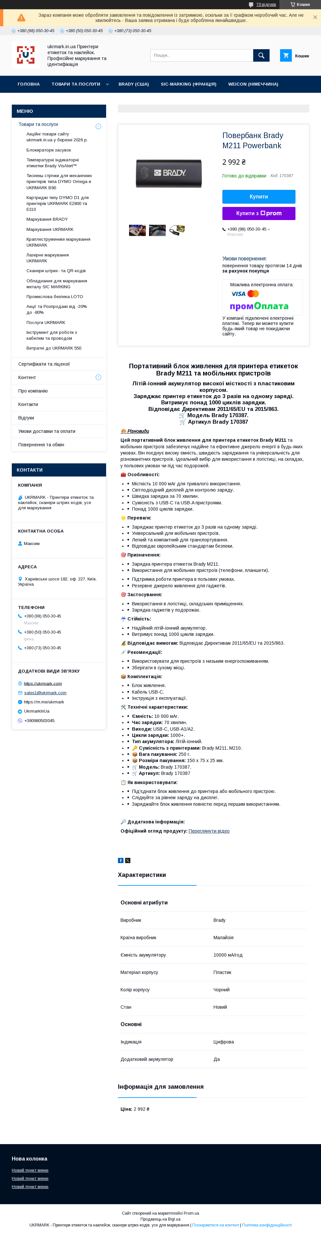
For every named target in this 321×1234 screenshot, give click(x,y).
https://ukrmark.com (43, 683)
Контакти (30, 101)
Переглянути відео (209, 831)
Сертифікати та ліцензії (44, 364)
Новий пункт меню (30, 1170)
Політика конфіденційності (267, 1225)
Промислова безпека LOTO (55, 296)
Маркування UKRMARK (50, 229)
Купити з (258, 213)
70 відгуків (266, 4)
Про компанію (33, 391)
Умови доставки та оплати (46, 431)
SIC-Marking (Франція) (189, 84)
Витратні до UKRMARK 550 (54, 348)
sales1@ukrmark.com (45, 692)
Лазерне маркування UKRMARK (48, 258)
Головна (29, 84)
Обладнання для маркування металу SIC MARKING (57, 283)
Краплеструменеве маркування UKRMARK (58, 242)
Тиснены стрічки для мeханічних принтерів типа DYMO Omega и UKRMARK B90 (59, 181)
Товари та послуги (75, 84)
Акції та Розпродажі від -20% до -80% (57, 309)
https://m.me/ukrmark (44, 701)
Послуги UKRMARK (46, 322)
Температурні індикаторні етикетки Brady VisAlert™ (53, 162)
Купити (259, 196)
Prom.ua (191, 1213)
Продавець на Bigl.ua (160, 1219)
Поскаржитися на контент (215, 1225)
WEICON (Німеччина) (253, 84)
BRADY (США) (134, 84)
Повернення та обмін (41, 444)
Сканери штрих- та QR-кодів (56, 270)
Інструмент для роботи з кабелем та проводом (52, 335)
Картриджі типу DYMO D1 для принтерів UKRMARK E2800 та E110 (58, 203)
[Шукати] (261, 55)
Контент (27, 377)
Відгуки (26, 417)
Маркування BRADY (47, 219)
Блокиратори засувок (49, 150)
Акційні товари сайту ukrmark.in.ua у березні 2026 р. (57, 136)
